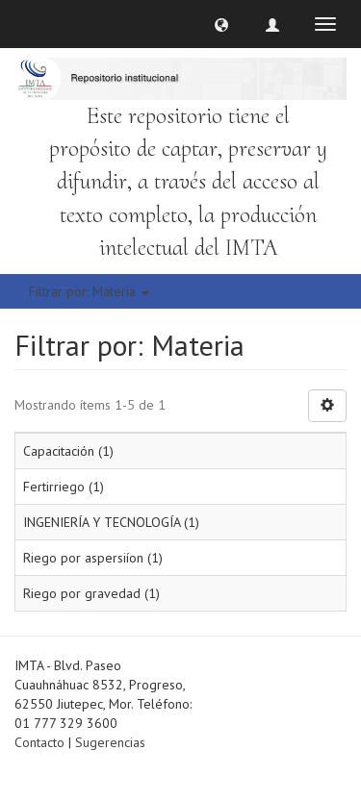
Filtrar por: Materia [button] (89, 291)
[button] (221, 24)
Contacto (39, 742)
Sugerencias (110, 742)
